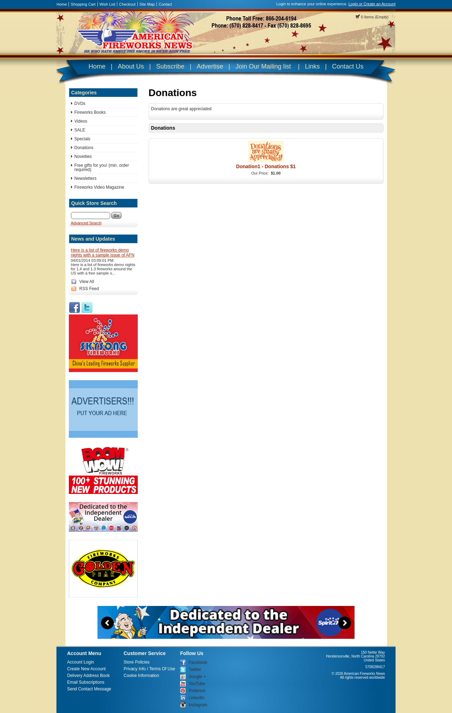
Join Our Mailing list (263, 66)
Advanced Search (86, 223)
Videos (81, 121)
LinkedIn (196, 697)
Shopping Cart (83, 4)
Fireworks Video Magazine (99, 187)
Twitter (195, 669)
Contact (165, 4)
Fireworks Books (90, 112)
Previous (107, 623)
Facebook (198, 662)
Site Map (147, 4)
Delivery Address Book (88, 675)
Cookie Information (141, 675)
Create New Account (86, 668)
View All (86, 281)
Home (61, 4)
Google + (197, 676)
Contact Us (347, 66)
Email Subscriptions (85, 682)
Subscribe (170, 66)
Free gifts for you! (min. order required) (102, 167)
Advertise (210, 66)
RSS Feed (89, 288)
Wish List (107, 4)
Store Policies (136, 662)
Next (344, 623)
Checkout (127, 4)
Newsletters (86, 178)
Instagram (198, 704)
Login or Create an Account (372, 4)
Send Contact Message (89, 689)
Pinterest (197, 690)
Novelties (83, 156)
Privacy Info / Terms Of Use (149, 668)
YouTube (197, 683)
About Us (131, 66)
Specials (82, 138)
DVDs (80, 103)
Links (312, 66)
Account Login (80, 662)
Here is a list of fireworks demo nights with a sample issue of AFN (103, 253)
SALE (80, 130)
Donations (84, 147)
